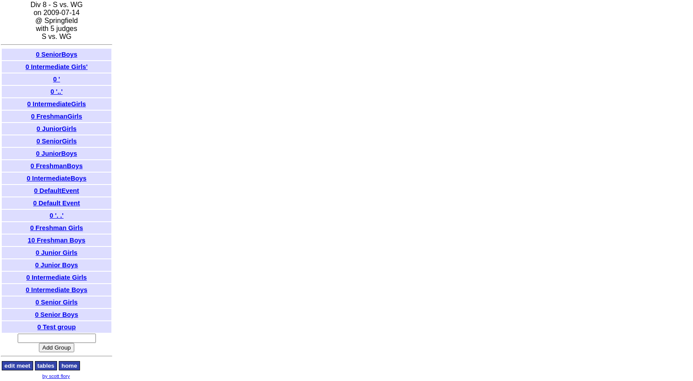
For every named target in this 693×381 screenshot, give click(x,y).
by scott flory (56, 376)
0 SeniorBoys (56, 54)
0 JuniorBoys (56, 153)
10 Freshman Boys (56, 240)
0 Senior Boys (56, 314)
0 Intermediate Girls (57, 277)
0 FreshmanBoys (56, 165)
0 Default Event (56, 203)
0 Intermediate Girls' (57, 66)
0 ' (56, 79)
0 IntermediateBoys (56, 178)
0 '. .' (56, 215)
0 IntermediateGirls (56, 104)
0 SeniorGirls (56, 141)
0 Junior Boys (56, 265)
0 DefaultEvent (56, 190)
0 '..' (56, 91)
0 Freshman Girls (56, 227)
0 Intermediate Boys (56, 289)
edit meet (17, 365)
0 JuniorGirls (56, 128)
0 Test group (57, 327)
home (69, 365)
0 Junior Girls (56, 252)
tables (46, 365)
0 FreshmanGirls (56, 116)
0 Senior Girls (56, 302)
